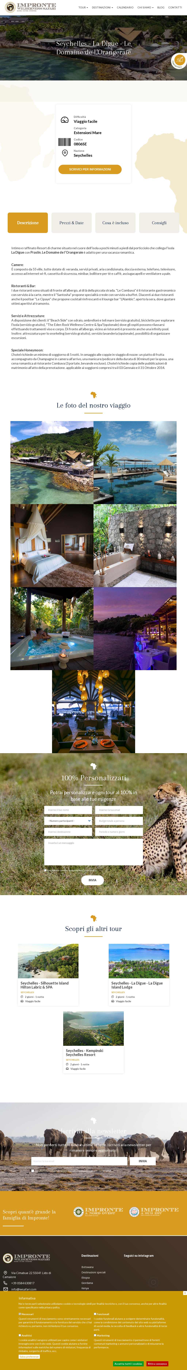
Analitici (27, 1335)
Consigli (159, 222)
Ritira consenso (157, 1363)
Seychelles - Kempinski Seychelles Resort (84, 1053)
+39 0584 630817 (18, 1283)
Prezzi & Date (72, 222)
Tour (83, 7)
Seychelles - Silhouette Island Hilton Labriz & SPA (45, 985)
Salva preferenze (29, 1356)
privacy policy (51, 1307)
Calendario (125, 7)
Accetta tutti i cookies (128, 1363)
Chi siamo (146, 7)
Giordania (87, 1283)
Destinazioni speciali (93, 1272)
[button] (52, 462)
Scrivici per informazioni (90, 169)
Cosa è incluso (115, 222)
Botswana (87, 1267)
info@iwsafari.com (19, 1289)
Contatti (175, 7)
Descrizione (28, 222)
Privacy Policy (90, 870)
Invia (93, 880)
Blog (160, 7)
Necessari (28, 1314)
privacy (63, 1170)
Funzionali (103, 1314)
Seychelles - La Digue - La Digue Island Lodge (137, 985)
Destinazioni (102, 7)
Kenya (85, 1288)
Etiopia (85, 1277)
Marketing (103, 1335)
